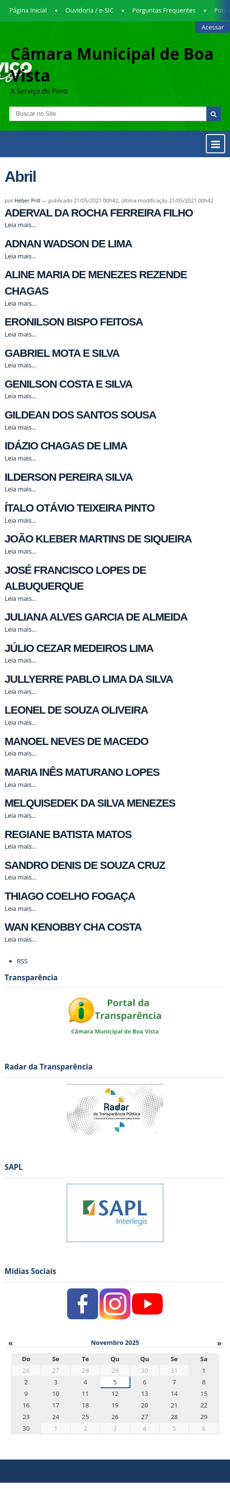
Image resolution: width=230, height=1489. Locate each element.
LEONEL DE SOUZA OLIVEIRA (76, 710)
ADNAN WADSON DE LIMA (68, 244)
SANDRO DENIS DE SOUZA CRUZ (85, 865)
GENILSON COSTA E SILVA (68, 384)
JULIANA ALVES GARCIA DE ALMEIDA (96, 617)
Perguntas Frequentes (163, 10)
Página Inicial (28, 10)
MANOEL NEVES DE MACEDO (76, 741)
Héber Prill (27, 200)
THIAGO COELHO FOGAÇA (70, 896)
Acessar (212, 27)
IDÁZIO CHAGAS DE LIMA (66, 446)
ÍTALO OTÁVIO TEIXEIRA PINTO (80, 508)
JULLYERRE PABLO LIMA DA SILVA (89, 679)
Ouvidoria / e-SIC (89, 10)
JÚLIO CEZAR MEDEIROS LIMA (79, 648)
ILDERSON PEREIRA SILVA (69, 477)
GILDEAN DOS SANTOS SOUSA (81, 415)
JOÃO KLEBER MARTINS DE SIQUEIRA (98, 539)
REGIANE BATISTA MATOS (68, 834)
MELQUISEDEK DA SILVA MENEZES (90, 803)
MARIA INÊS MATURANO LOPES (82, 772)
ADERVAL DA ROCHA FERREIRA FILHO (99, 213)
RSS (22, 961)
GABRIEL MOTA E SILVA (62, 353)
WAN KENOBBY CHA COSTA (73, 927)
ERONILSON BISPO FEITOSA (74, 322)
